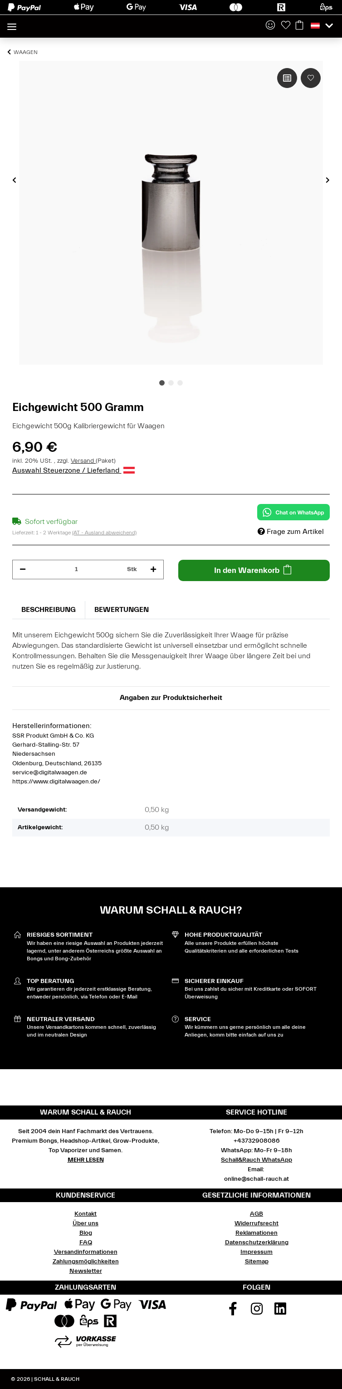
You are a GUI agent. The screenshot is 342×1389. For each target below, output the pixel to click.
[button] (270, 25)
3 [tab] (180, 383)
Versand (83, 461)
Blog (85, 1233)
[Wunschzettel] (285, 25)
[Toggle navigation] (11, 23)
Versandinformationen (85, 1252)
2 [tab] (171, 383)
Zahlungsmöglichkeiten (86, 1261)
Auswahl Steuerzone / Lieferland (73, 470)
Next (327, 180)
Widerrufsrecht (256, 1223)
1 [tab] (162, 383)
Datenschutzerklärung (256, 1242)
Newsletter (85, 1271)
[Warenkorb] (299, 25)
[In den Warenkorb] (254, 570)
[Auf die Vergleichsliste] (287, 78)
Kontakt (85, 1214)
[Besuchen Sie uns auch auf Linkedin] (280, 1312)
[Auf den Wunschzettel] (311, 78)
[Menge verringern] (23, 569)
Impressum (256, 1252)
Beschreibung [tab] (48, 610)
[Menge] (76, 569)
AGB (256, 1214)
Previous (14, 180)
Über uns (85, 1223)
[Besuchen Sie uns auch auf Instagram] (256, 1312)
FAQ (85, 1242)
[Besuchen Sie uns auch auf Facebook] (232, 1312)
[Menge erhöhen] (153, 569)
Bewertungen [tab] (121, 610)
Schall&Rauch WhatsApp (256, 1160)
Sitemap (257, 1261)
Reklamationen (256, 1233)
